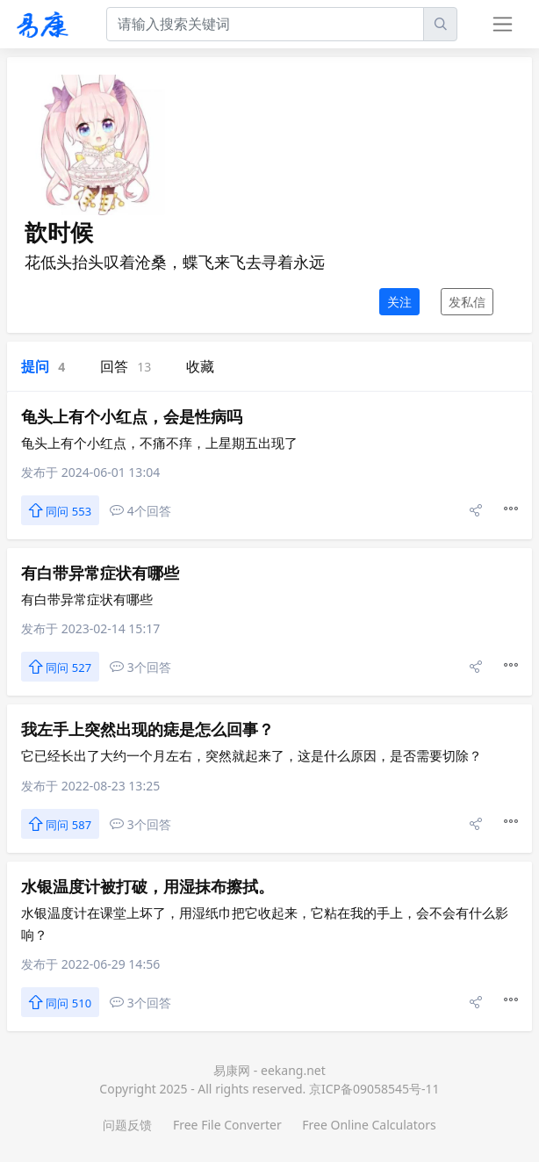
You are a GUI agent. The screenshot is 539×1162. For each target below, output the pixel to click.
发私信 (467, 301)
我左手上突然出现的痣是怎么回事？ (147, 729)
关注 (399, 301)
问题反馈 (127, 1124)
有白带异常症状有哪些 (100, 572)
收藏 (200, 366)
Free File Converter (227, 1124)
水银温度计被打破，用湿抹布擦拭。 (147, 886)
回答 (125, 366)
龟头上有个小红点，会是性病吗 (131, 416)
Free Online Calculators (368, 1124)
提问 (43, 366)
